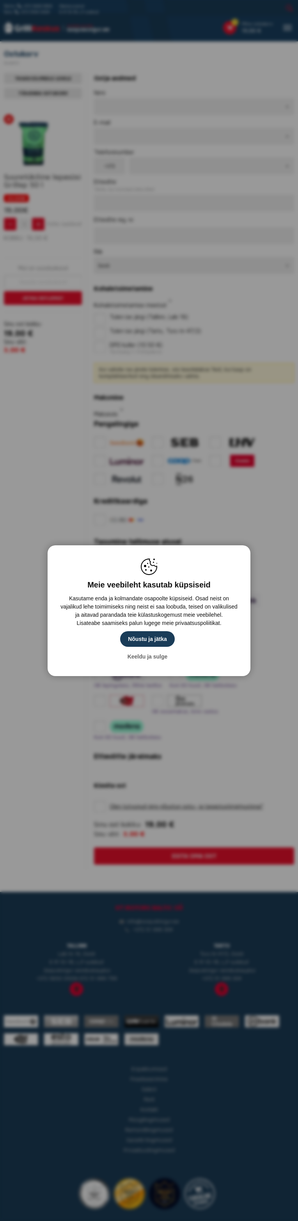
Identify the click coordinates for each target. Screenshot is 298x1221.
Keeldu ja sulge (148, 656)
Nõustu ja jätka (147, 639)
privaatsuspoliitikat (197, 623)
